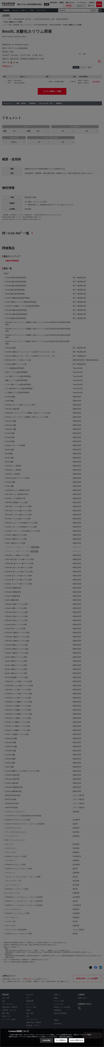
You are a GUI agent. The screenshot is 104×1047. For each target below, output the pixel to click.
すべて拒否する (61, 1040)
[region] (52, 1037)
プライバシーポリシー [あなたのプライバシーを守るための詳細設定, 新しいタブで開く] (65, 1036)
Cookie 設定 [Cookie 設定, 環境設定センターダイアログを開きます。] (46, 1040)
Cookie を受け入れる (76, 1040)
